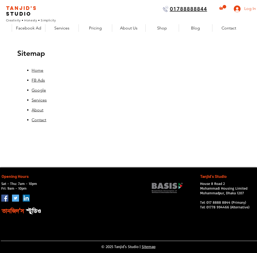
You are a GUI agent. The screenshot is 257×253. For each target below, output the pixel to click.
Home (37, 70)
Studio (18, 14)
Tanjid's (21, 8)
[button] (222, 7)
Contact (39, 119)
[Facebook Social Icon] (4, 198)
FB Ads (38, 80)
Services (39, 100)
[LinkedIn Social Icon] (26, 198)
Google (39, 90)
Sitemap (149, 246)
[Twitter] (15, 198)
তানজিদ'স (14, 211)
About (37, 109)
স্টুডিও (33, 211)
